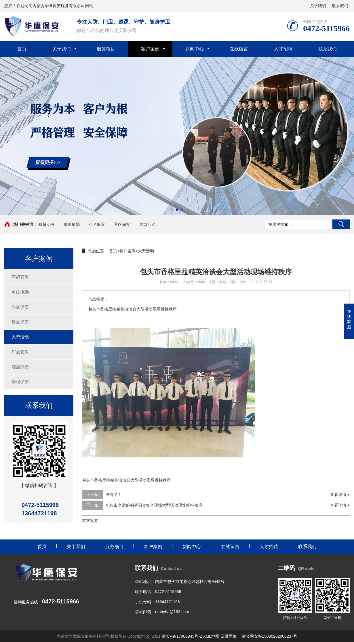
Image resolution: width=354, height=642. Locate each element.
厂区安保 (20, 351)
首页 (21, 48)
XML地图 (211, 636)
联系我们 (340, 5)
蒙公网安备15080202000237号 (269, 636)
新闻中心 (194, 48)
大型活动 (147, 224)
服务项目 (106, 48)
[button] (172, 210)
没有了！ (114, 494)
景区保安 (122, 224)
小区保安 (97, 224)
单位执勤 (72, 224)
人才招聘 (283, 48)
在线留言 (239, 48)
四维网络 (228, 636)
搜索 (341, 224)
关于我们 (318, 5)
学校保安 (20, 381)
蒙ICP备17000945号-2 (182, 636)
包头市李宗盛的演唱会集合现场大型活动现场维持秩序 (154, 505)
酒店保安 (20, 366)
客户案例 (150, 48)
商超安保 (46, 224)
